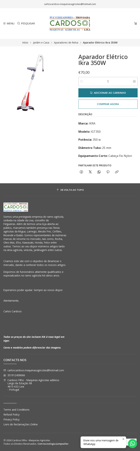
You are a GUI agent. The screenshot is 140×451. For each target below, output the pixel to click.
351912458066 (14, 375)
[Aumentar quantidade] (134, 81)
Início (25, 42)
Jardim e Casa (41, 42)
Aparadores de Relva (66, 42)
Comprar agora (108, 104)
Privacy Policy (11, 419)
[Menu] (8, 23)
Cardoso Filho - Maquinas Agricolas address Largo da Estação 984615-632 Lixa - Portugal (31, 384)
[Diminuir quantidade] (82, 81)
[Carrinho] (135, 23)
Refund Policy (11, 414)
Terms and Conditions (16, 409)
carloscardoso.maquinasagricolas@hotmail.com (33, 370)
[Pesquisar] (25, 23)
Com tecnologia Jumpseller (53, 443)
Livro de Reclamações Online (20, 424)
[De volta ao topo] (70, 190)
